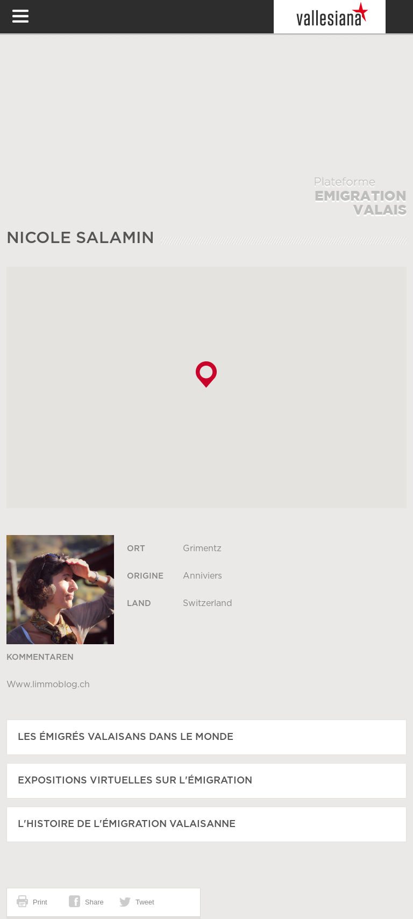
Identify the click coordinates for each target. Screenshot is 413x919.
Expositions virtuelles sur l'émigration (135, 781)
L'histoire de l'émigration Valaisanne (127, 824)
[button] (206, 374)
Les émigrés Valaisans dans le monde (125, 737)
